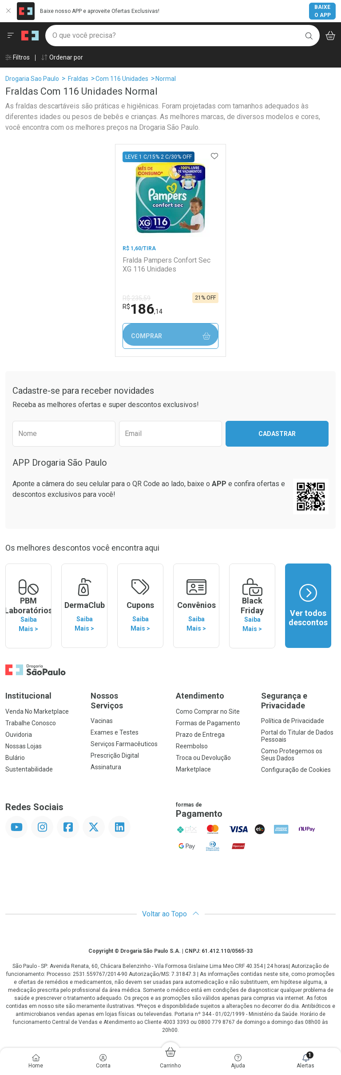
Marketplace (193, 768)
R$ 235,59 (137, 298)
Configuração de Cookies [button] (296, 769)
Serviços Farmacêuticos (124, 743)
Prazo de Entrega (200, 734)
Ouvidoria (18, 734)
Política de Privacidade (292, 720)
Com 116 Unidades (121, 78)
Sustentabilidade (29, 768)
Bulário (15, 757)
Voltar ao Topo (170, 913)
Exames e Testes (115, 731)
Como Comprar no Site (208, 711)
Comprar (170, 336)
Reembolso (192, 745)
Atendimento (200, 695)
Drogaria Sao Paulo (32, 78)
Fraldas (78, 78)
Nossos (128, 700)
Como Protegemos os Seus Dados (291, 754)
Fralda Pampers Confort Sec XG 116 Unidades (166, 264)
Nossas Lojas (23, 745)
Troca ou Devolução (203, 757)
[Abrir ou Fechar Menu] (10, 35)
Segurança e (298, 700)
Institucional (28, 695)
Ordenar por (62, 57)
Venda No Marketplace (37, 711)
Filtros (17, 57)
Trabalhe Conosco (30, 722)
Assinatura (106, 766)
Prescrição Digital (115, 755)
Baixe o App (322, 11)
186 (143, 309)
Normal (165, 78)
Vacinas (102, 720)
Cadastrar (277, 433)
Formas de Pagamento (208, 722)
